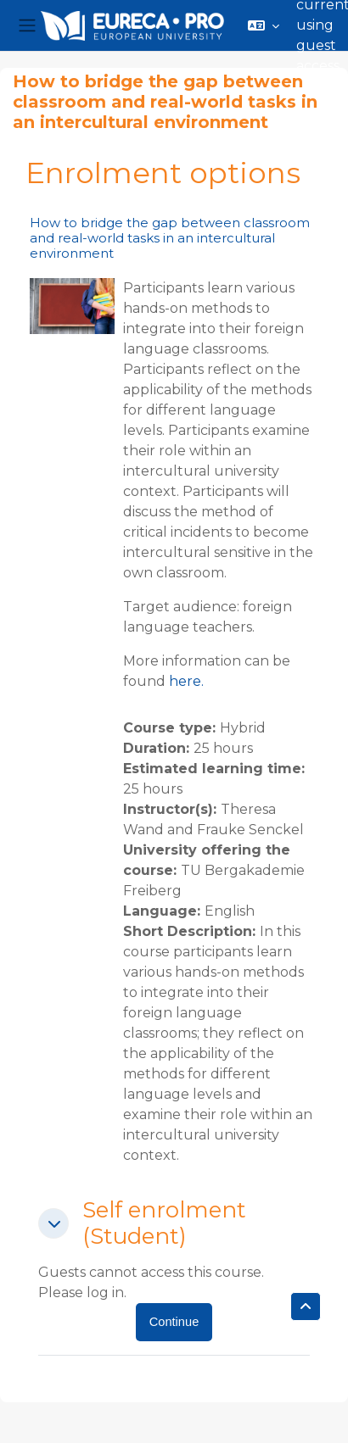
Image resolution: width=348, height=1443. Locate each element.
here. (186, 681)
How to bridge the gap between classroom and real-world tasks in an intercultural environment (170, 237)
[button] (263, 25)
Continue (174, 1322)
